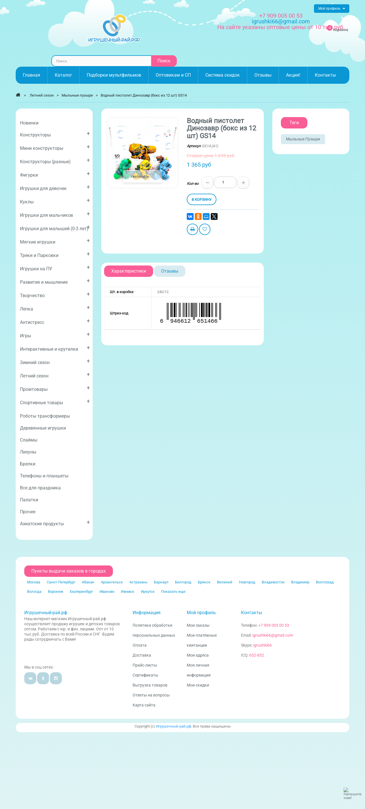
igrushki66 (262, 645)
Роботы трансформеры (45, 416)
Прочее (27, 511)
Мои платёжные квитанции (202, 640)
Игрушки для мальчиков (55, 214)
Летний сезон (55, 375)
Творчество (55, 294)
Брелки (27, 464)
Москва (33, 582)
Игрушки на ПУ (55, 267)
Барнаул (161, 582)
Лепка (55, 308)
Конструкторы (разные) (55, 160)
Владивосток (273, 582)
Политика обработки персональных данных (154, 630)
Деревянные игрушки (43, 428)
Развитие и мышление (55, 281)
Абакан (88, 582)
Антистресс (55, 321)
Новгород (247, 582)
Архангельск (112, 582)
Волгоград (325, 582)
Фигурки (55, 174)
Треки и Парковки (55, 254)
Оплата (140, 645)
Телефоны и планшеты (44, 476)
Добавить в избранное (204, 230)
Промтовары (55, 388)
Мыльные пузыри (303, 139)
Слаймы (28, 440)
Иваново (107, 591)
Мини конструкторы (55, 147)
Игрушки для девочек (55, 187)
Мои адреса (198, 655)
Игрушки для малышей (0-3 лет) (55, 227)
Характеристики (128, 271)
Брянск (204, 582)
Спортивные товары (55, 401)
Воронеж (55, 591)
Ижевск (127, 591)
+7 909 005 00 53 (281, 15)
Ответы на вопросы (151, 695)
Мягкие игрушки (55, 241)
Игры (55, 334)
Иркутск (148, 591)
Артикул (194, 146)
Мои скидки (198, 685)
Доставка (142, 655)
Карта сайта (144, 705)
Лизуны (28, 452)
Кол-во (192, 183)
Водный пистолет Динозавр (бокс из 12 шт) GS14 (144, 95)
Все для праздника (40, 488)
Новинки (29, 123)
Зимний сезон (55, 361)
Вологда (34, 591)
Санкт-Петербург (61, 582)
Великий (224, 582)
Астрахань (138, 582)
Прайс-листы (145, 665)
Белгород (183, 582)
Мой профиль (201, 612)
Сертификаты (145, 675)
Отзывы (169, 271)
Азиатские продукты (55, 522)
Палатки (29, 499)
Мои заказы (198, 625)
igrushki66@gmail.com (272, 635)
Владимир (300, 582)
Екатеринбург (81, 591)
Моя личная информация (199, 670)
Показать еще (173, 591)
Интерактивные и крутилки (55, 348)
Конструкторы (55, 134)
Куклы (55, 201)
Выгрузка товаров (150, 685)
